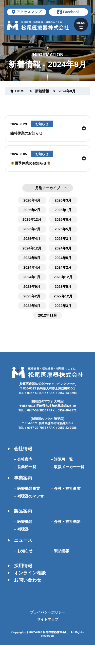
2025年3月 (63, 239)
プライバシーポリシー (47, 612)
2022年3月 (63, 306)
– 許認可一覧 (62, 459)
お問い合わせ (27, 579)
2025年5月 (63, 229)
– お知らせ (23, 551)
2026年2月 (32, 210)
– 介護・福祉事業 (66, 488)
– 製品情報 (60, 551)
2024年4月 (32, 267)
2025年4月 (32, 239)
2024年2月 (63, 267)
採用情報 (23, 565)
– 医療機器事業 (27, 488)
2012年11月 (47, 315)
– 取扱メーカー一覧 (67, 467)
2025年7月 (32, 229)
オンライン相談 (30, 572)
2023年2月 (32, 296)
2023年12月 (63, 277)
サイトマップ (47, 619)
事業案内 (23, 478)
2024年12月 (32, 248)
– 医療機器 (23, 521)
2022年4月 (32, 306)
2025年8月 (63, 219)
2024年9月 (63, 248)
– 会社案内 (23, 459)
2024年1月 (32, 277)
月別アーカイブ (47, 188)
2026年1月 (63, 210)
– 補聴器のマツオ (29, 496)
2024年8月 (67, 91)
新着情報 (42, 91)
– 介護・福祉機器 (66, 521)
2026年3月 (63, 200)
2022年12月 (63, 296)
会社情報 (23, 448)
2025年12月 (32, 219)
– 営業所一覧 (25, 467)
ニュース (23, 540)
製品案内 (23, 511)
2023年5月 (63, 287)
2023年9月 (32, 287)
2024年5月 (63, 258)
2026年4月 (32, 200)
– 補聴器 (21, 529)
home (20, 91)
